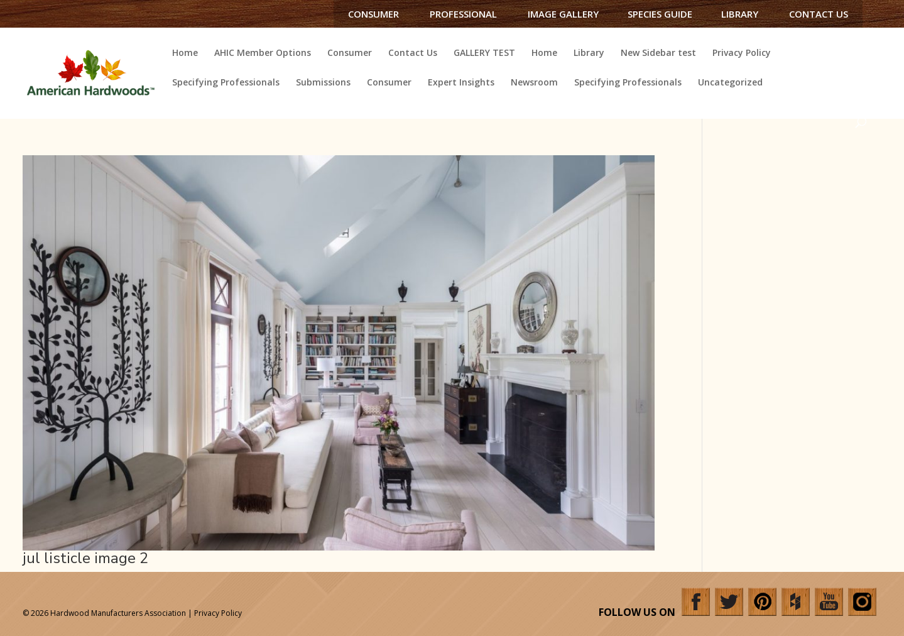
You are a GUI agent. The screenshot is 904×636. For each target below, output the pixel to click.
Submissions (323, 83)
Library (739, 14)
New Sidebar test (658, 53)
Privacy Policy (741, 53)
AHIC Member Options (262, 53)
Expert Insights (461, 83)
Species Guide (660, 14)
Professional (463, 14)
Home (185, 53)
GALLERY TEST (484, 53)
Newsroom (534, 83)
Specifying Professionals (226, 83)
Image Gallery (563, 14)
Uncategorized (730, 83)
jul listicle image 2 (85, 558)
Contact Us (818, 14)
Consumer (373, 14)
